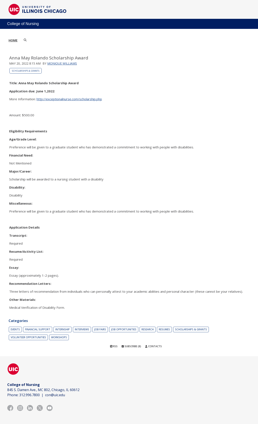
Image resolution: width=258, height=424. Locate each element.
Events (15, 329)
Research (148, 329)
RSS (114, 346)
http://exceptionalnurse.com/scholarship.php (69, 99)
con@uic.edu (55, 395)
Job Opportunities (123, 329)
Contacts (153, 346)
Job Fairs (100, 329)
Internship (62, 329)
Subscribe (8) (131, 346)
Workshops (59, 337)
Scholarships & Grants (25, 70)
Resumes (164, 329)
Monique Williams (62, 63)
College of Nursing (23, 24)
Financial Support (37, 329)
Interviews (82, 329)
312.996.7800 (29, 395)
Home (13, 40)
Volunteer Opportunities (28, 337)
